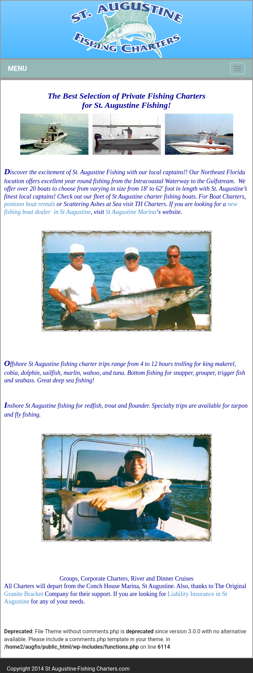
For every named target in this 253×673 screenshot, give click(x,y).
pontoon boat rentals (29, 204)
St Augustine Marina (131, 211)
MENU (17, 68)
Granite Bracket (23, 594)
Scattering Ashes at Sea (92, 204)
